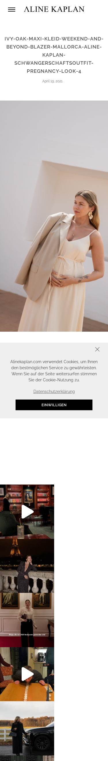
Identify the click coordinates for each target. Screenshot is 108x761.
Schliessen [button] (79, 350)
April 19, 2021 (52, 81)
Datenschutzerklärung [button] (54, 391)
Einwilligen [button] (54, 405)
